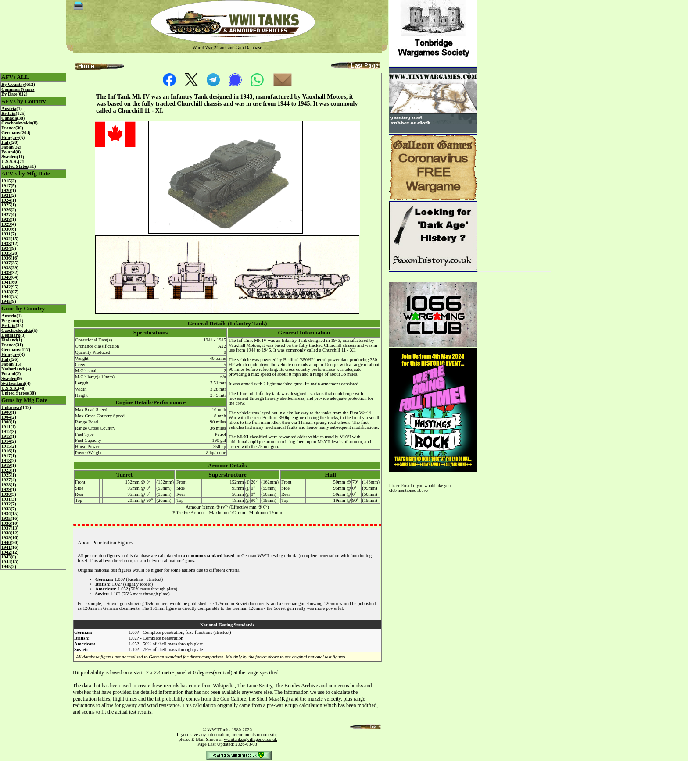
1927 (6, 214)
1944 (6, 296)
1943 (6, 291)
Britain (8, 113)
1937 (6, 262)
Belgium (9, 320)
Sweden (9, 156)
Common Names (17, 89)
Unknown (11, 407)
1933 (6, 243)
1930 (6, 229)
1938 (6, 267)
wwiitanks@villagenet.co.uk (250, 739)
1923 (6, 470)
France (8, 127)
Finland (9, 340)
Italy (6, 142)
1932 (6, 238)
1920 (6, 190)
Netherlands (13, 368)
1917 (6, 185)
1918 (6, 460)
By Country (13, 84)
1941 (6, 282)
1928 (6, 219)
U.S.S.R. (9, 161)
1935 (6, 253)
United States (14, 166)
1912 (6, 431)
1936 (6, 258)
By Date (9, 94)
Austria (8, 108)
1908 (6, 422)
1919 (6, 465)
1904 (6, 417)
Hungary (10, 137)
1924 (6, 200)
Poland (8, 151)
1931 (6, 233)
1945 (6, 301)
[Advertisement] (514, 132)
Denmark (10, 335)
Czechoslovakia (16, 123)
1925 (6, 205)
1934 (6, 248)
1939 (6, 272)
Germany (10, 132)
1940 (6, 277)
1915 (6, 180)
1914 (6, 441)
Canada (9, 118)
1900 (6, 412)
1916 (6, 450)
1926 (6, 209)
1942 (6, 286)
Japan (7, 147)
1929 (6, 224)
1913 (6, 436)
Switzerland (13, 383)
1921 (6, 195)
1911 (6, 426)
